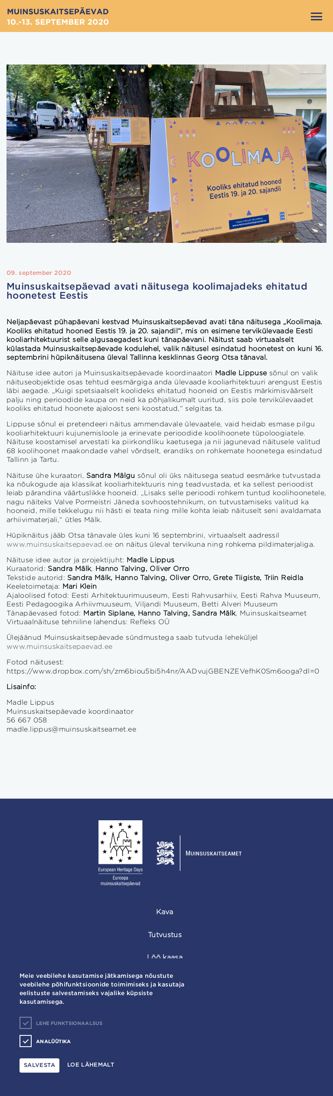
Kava (164, 911)
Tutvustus (165, 934)
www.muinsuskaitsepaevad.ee (59, 544)
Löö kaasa (165, 957)
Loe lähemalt (90, 1065)
